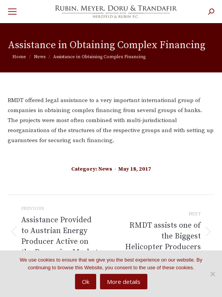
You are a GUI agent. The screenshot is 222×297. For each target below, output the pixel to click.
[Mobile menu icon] (12, 11)
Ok (85, 281)
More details (123, 281)
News (105, 169)
